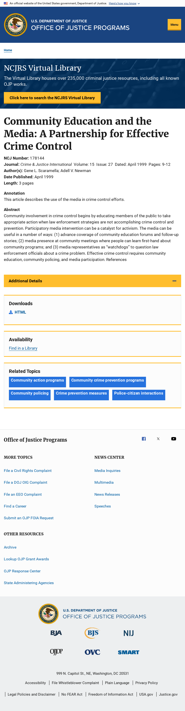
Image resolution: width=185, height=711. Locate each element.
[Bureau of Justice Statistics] (92, 639)
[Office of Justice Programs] (15, 25)
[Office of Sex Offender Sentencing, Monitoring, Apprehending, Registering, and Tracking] (128, 655)
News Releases (107, 494)
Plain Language (117, 683)
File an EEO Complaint (23, 494)
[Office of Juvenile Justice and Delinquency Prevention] (56, 656)
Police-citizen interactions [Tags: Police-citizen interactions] (138, 393)
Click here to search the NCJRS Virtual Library (52, 97)
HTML (20, 312)
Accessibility (35, 683)
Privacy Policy (146, 683)
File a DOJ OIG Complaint (25, 482)
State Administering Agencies (29, 583)
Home (8, 50)
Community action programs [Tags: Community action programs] (37, 380)
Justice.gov (168, 694)
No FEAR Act (71, 694)
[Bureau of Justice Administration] (56, 636)
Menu (174, 24)
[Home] (80, 25)
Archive (10, 547)
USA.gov (146, 694)
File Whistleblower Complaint (75, 683)
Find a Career (15, 506)
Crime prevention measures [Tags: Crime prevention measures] (81, 393)
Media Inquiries (107, 470)
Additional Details (25, 280)
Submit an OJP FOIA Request (28, 518)
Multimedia (104, 482)
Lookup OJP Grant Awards (26, 559)
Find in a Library (23, 348)
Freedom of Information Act (110, 694)
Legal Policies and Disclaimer (31, 694)
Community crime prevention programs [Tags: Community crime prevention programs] (107, 380)
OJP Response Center (22, 571)
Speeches (102, 506)
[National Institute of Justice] (128, 637)
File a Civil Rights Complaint (28, 470)
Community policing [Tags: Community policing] (30, 393)
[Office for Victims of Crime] (92, 655)
